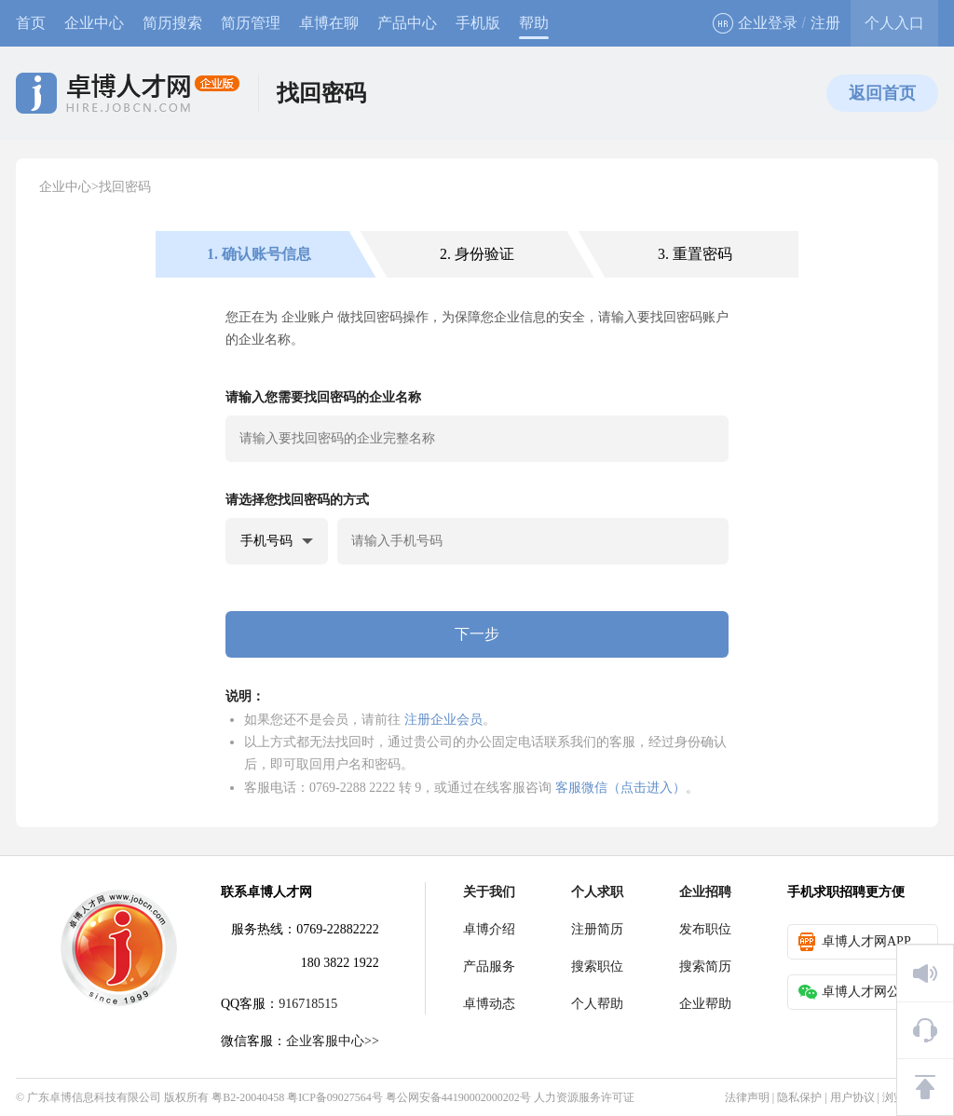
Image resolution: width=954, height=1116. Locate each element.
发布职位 (705, 929)
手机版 (478, 23)
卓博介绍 (489, 929)
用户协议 (852, 1097)
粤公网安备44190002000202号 (458, 1097)
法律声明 (747, 1097)
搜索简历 (705, 966)
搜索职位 (597, 966)
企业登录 (755, 23)
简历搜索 (172, 23)
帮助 (534, 23)
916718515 (308, 1004)
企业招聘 (705, 892)
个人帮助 (597, 1004)
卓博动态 (489, 1004)
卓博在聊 (329, 23)
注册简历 (597, 929)
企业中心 (94, 23)
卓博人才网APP (854, 941)
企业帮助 (705, 1004)
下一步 (477, 634)
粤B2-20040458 (247, 1097)
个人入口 (894, 23)
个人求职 (597, 892)
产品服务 (489, 966)
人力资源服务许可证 (584, 1097)
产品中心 (407, 23)
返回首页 (882, 93)
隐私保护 (799, 1097)
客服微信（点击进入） (620, 787)
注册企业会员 (443, 719)
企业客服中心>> (332, 1041)
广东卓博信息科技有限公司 (94, 1097)
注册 (825, 23)
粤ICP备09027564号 (335, 1097)
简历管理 (250, 23)
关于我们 (489, 892)
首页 (31, 23)
